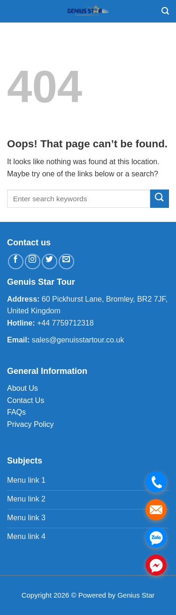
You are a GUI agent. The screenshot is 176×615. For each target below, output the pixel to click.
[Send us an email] (66, 261)
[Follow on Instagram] (32, 261)
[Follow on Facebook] (15, 261)
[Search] (165, 11)
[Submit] (159, 199)
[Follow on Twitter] (49, 261)
